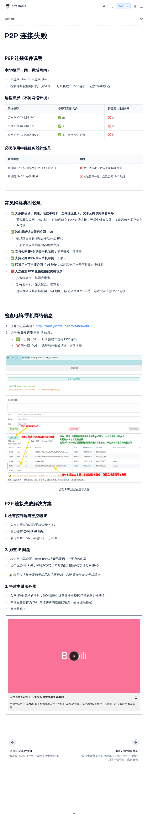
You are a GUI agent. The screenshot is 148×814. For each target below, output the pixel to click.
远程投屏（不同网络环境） (28, 97)
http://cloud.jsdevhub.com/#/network (62, 326)
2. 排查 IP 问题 (17, 549)
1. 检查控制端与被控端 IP (26, 515)
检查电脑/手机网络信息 (29, 315)
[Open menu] (141, 6)
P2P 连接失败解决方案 (28, 503)
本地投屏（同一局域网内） (28, 70)
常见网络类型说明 (23, 202)
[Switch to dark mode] (104, 6)
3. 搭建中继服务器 (20, 586)
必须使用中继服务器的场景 (28, 148)
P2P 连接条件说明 (23, 58)
